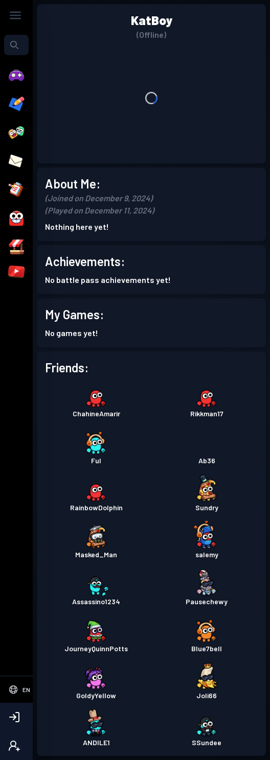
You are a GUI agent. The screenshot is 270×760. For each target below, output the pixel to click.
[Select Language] (16, 689)
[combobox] (16, 45)
